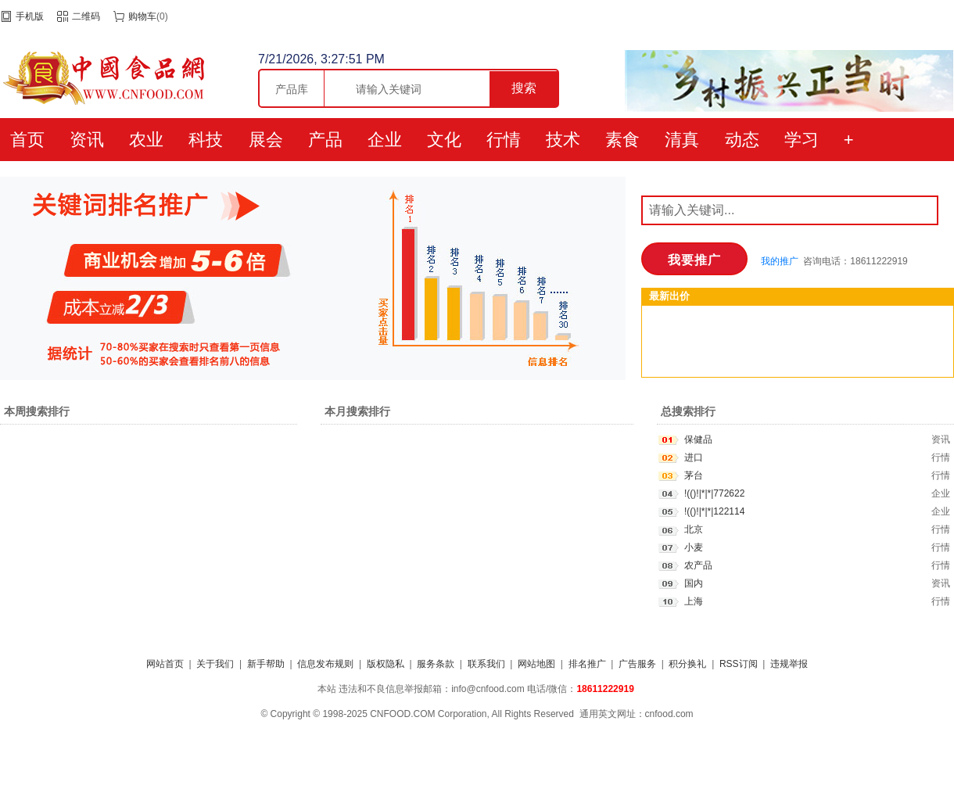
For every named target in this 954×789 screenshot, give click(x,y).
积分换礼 (687, 663)
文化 (444, 139)
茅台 (693, 475)
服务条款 (435, 663)
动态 (742, 139)
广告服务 (637, 663)
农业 (146, 139)
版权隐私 (385, 663)
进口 (693, 457)
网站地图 (536, 663)
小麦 (693, 547)
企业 (385, 139)
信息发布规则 (325, 663)
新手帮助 (266, 663)
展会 (266, 139)
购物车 (142, 16)
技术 (563, 139)
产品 (325, 139)
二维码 (86, 16)
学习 (801, 139)
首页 (27, 139)
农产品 (698, 565)
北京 (693, 529)
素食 (622, 139)
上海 (693, 601)
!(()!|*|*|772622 (714, 493)
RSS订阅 (738, 663)
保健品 (698, 439)
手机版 (30, 16)
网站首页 (165, 663)
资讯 (87, 139)
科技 (205, 139)
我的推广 (779, 261)
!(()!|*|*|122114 (714, 511)
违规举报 (789, 663)
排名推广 (587, 663)
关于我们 (215, 663)
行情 (503, 139)
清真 (682, 139)
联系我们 (486, 663)
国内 (693, 583)
